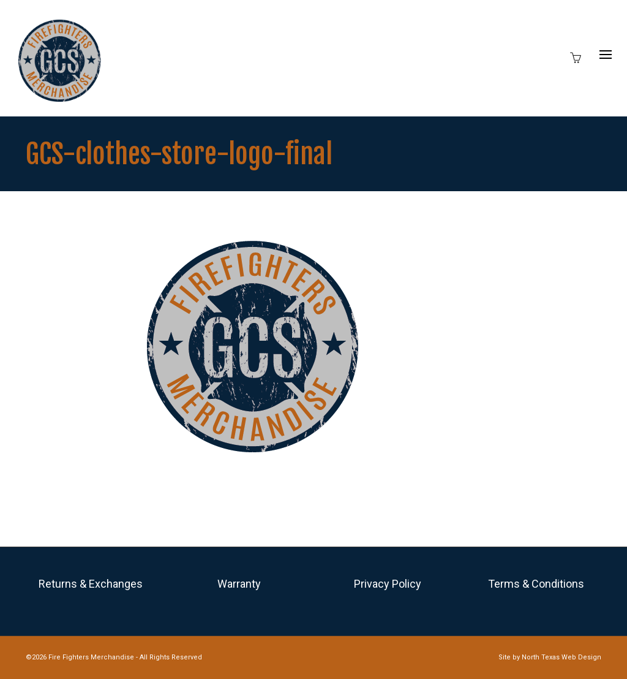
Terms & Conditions (536, 583)
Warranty (239, 583)
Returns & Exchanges (91, 583)
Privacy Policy (387, 583)
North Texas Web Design (561, 657)
